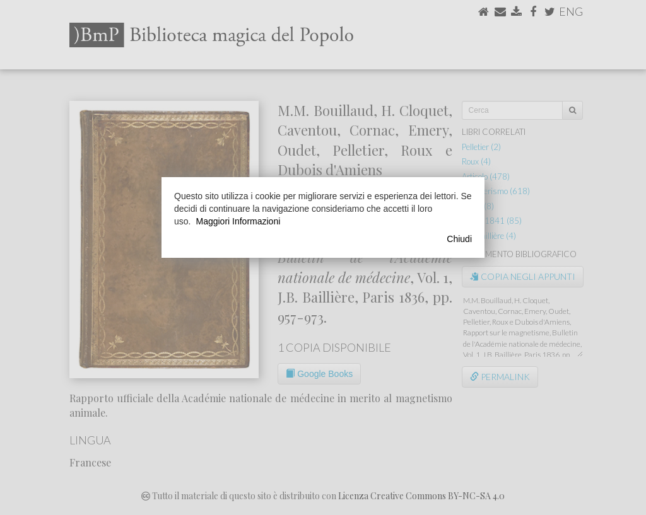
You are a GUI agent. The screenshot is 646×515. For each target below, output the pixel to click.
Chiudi (459, 239)
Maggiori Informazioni (238, 221)
